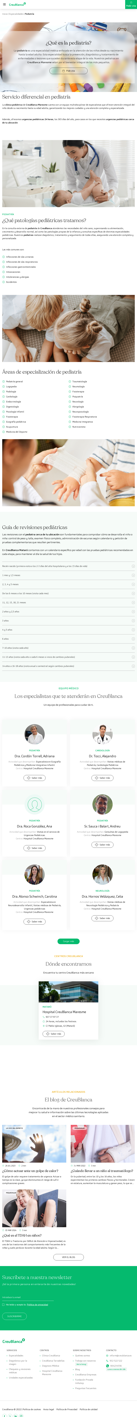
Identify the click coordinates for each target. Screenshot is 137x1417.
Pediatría (34, 750)
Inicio (5, 13)
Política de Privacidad (66, 1411)
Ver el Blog (68, 1257)
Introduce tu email (11, 1297)
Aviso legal (48, 1411)
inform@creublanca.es (121, 1355)
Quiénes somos (82, 1355)
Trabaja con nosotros (85, 1361)
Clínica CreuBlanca (51, 1355)
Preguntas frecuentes (85, 1390)
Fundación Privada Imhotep (84, 1383)
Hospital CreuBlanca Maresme (52, 1374)
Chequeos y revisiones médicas (19, 1371)
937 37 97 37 (51, 1016)
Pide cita (68, 71)
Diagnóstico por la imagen (18, 1363)
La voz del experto (14, 1128)
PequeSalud (80, 1128)
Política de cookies (32, 1411)
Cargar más (68, 941)
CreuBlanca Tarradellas (53, 1361)
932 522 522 (116, 1361)
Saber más (34, 778)
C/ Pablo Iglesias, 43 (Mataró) (59, 1025)
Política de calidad (88, 1411)
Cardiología (102, 750)
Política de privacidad (37, 1305)
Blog (77, 1370)
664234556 (116, 1366)
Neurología (102, 890)
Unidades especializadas (21, 1378)
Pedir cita (131, 4)
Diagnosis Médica (50, 1366)
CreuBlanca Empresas (85, 1375)
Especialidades (16, 13)
